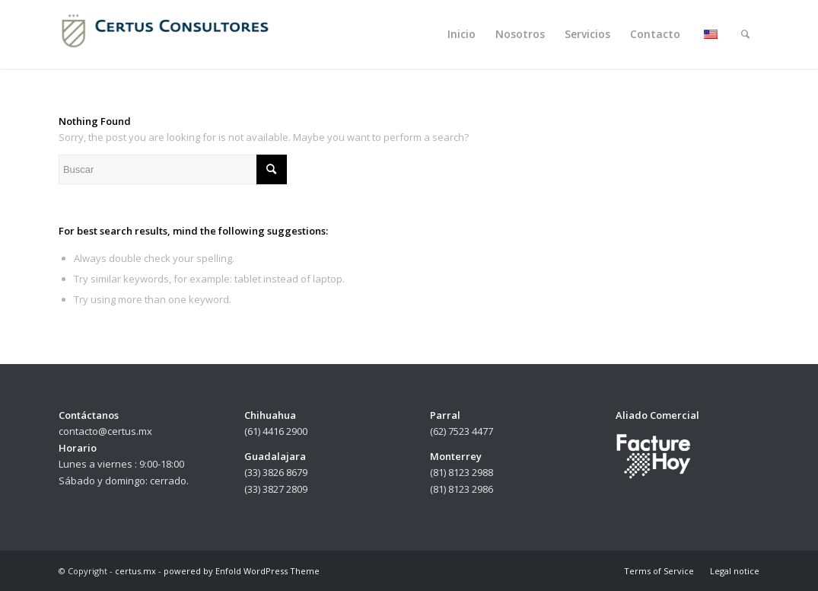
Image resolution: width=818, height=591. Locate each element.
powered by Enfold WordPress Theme (242, 571)
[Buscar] (745, 34)
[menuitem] (461, 34)
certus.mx (135, 571)
